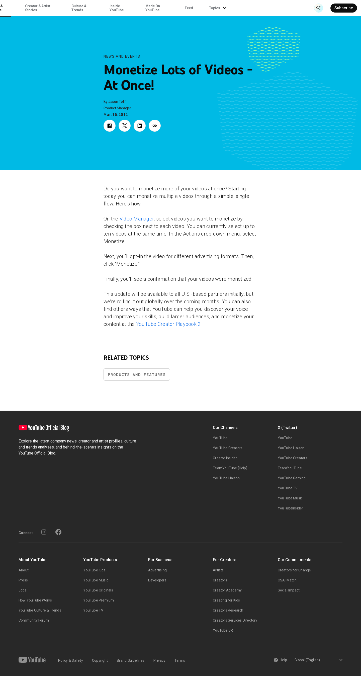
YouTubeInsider (290, 508)
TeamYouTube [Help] (230, 468)
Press (23, 580)
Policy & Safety (70, 660)
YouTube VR (223, 630)
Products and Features (137, 374)
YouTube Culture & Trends (40, 610)
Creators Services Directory (235, 620)
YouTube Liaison (226, 478)
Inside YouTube (195, 8)
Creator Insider (225, 458)
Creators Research (228, 610)
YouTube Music (290, 498)
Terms (179, 660)
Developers (157, 580)
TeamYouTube (290, 468)
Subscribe (343, 8)
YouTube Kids (94, 570)
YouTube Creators (227, 448)
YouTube (220, 438)
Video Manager (137, 219)
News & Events (75, 8)
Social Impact (289, 590)
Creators (220, 580)
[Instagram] (44, 532)
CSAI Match (287, 580)
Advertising (157, 570)
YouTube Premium (98, 600)
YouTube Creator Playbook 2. (169, 324)
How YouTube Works (35, 600)
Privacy (159, 660)
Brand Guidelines (130, 660)
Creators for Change (294, 570)
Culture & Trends (157, 8)
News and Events (122, 56)
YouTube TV (288, 488)
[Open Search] (318, 8)
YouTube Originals (98, 590)
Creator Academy (227, 590)
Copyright (100, 660)
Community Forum (34, 620)
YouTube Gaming (292, 478)
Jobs (23, 590)
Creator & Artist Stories (116, 8)
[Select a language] (318, 660)
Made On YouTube (231, 8)
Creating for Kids (226, 600)
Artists (218, 570)
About (24, 570)
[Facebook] (58, 532)
